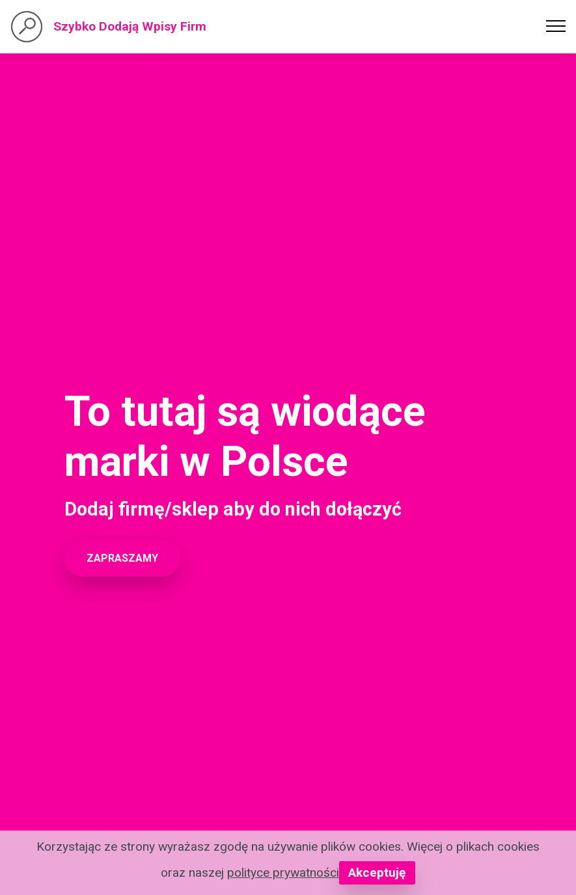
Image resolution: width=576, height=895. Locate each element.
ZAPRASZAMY (122, 558)
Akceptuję (376, 872)
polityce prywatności (283, 872)
